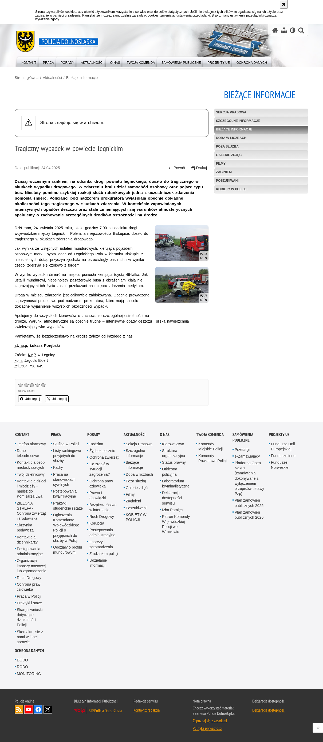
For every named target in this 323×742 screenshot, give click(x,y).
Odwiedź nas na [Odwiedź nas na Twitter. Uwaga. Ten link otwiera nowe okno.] (48, 709)
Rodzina (96, 444)
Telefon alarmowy (31, 444)
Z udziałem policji (103, 553)
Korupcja (96, 523)
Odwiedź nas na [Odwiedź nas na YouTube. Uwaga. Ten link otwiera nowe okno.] (28, 709)
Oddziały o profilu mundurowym (67, 549)
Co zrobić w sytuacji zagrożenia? (99, 469)
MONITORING (29, 674)
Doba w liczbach (231, 138)
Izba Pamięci (172, 510)
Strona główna (27, 78)
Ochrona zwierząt (104, 457)
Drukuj (199, 168)
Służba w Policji (66, 444)
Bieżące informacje (82, 78)
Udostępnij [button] (30, 399)
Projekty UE (279, 434)
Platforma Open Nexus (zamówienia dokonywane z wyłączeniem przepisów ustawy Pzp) (249, 478)
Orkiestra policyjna (169, 471)
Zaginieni (224, 172)
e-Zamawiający (247, 456)
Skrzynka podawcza (25, 527)
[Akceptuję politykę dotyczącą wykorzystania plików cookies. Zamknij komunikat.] (284, 4)
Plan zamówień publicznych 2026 (249, 514)
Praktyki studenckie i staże (68, 505)
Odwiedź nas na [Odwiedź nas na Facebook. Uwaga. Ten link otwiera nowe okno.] (38, 709)
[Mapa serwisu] (284, 30)
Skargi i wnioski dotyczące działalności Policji (29, 617)
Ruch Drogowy (29, 578)
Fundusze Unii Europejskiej (283, 446)
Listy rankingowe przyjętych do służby (67, 456)
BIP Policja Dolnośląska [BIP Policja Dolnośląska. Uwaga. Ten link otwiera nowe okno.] (105, 710)
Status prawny (174, 462)
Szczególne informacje (238, 121)
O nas (165, 434)
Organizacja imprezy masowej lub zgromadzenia (31, 565)
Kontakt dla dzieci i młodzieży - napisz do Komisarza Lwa (31, 489)
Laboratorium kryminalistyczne (176, 483)
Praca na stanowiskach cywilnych (64, 479)
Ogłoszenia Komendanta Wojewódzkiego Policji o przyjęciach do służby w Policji (66, 528)
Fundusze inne (283, 456)
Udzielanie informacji (98, 563)
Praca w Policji (29, 596)
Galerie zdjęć (229, 155)
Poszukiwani (227, 180)
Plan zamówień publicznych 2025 (249, 502)
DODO (22, 660)
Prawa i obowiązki (97, 495)
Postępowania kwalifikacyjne (65, 493)
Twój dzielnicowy (31, 474)
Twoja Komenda (210, 434)
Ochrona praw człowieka (28, 587)
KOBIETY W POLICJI (231, 189)
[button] (301, 30)
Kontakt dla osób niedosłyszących (31, 465)
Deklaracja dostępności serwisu (172, 498)
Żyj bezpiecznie (102, 451)
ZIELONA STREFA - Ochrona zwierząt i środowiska (31, 511)
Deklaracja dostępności (268, 710)
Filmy (221, 163)
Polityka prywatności (207, 728)
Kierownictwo (173, 444)
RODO (22, 667)
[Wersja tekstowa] (293, 30)
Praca (56, 434)
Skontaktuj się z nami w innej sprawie (30, 637)
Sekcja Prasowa (231, 112)
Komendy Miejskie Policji (210, 446)
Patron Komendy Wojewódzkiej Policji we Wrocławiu (176, 524)
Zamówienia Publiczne (243, 437)
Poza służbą (227, 146)
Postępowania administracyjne (30, 551)
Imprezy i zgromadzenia (101, 544)
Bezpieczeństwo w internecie (102, 507)
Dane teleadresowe (28, 453)
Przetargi (242, 449)
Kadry (58, 467)
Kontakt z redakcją (146, 710)
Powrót (177, 168)
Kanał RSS (19, 709)
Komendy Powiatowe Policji (212, 458)
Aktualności (52, 78)
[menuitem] (29, 61)
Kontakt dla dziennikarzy (27, 539)
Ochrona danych (29, 650)
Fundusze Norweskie (279, 465)
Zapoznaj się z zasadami (210, 720)
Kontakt (22, 434)
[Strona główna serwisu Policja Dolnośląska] (275, 30)
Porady (93, 434)
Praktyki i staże (29, 603)
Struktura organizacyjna (173, 453)
